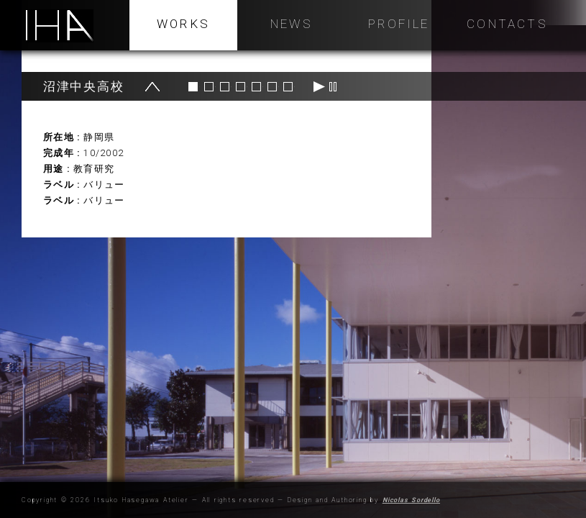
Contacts (507, 24)
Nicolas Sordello (411, 500)
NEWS (291, 24)
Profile (398, 24)
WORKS (183, 24)
